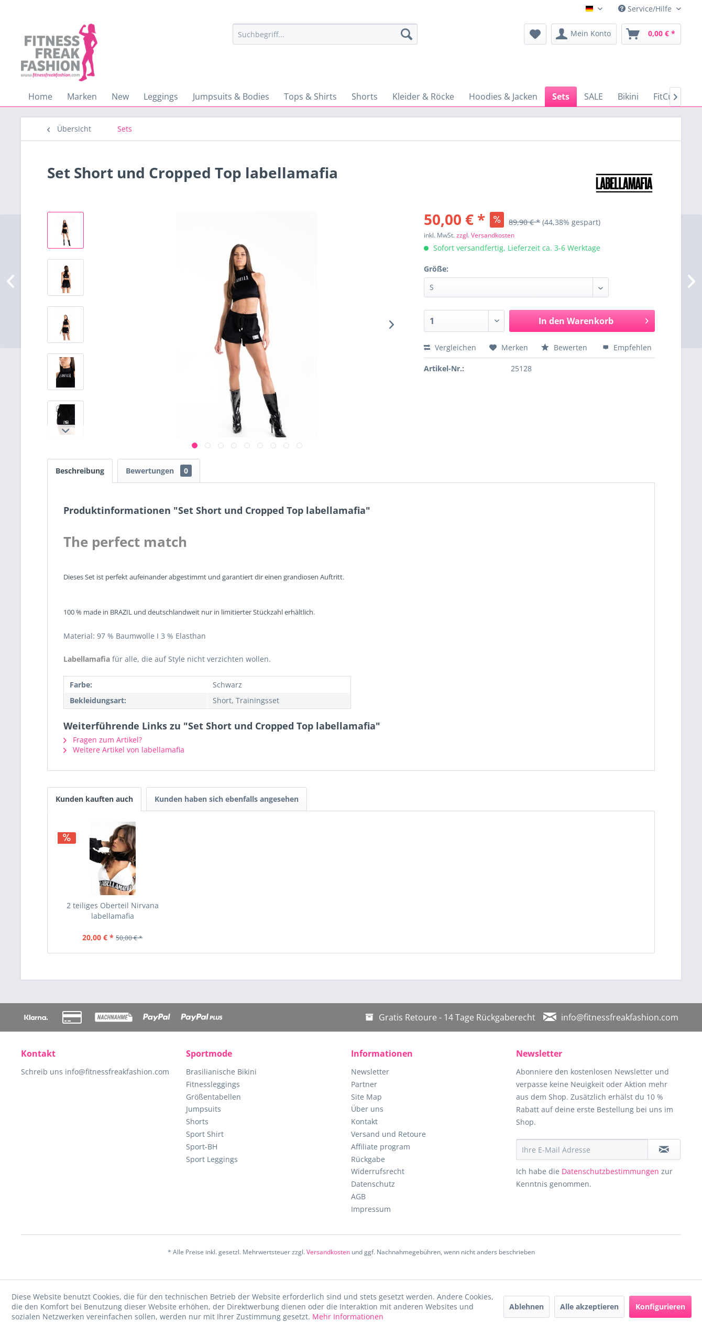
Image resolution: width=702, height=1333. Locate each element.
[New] (120, 96)
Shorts (197, 1121)
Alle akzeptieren (589, 1307)
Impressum (371, 1209)
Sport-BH (201, 1147)
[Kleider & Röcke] (423, 96)
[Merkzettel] (535, 34)
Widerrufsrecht (377, 1171)
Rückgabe (368, 1159)
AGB (358, 1196)
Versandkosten (328, 1252)
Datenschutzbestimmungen (610, 1171)
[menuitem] (325, 34)
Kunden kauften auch (94, 799)
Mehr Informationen (347, 1316)
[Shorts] (364, 96)
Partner (364, 1084)
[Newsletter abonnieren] (664, 1149)
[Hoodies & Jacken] (503, 96)
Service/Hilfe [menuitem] (646, 9)
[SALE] (593, 96)
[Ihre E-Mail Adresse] (582, 1149)
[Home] (40, 96)
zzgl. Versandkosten (485, 235)
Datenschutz (373, 1184)
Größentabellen (213, 1097)
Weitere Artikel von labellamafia (123, 750)
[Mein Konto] (584, 34)
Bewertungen (159, 471)
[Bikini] (628, 96)
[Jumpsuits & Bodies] (231, 96)
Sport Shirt (205, 1134)
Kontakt (364, 1121)
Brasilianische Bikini (221, 1072)
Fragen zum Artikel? (102, 740)
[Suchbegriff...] (325, 34)
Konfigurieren (660, 1307)
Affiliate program (380, 1147)
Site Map (366, 1097)
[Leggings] (160, 96)
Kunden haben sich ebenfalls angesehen (227, 799)
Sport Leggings (212, 1159)
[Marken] (82, 96)
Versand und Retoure (388, 1134)
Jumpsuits (203, 1109)
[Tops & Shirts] (310, 96)
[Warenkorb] (651, 34)
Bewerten (565, 347)
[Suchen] (407, 34)
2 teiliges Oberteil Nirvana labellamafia (113, 910)
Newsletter (370, 1072)
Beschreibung (80, 471)
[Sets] (561, 96)
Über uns (367, 1109)
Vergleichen (450, 347)
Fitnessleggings (213, 1084)
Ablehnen (526, 1307)
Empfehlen (627, 347)
